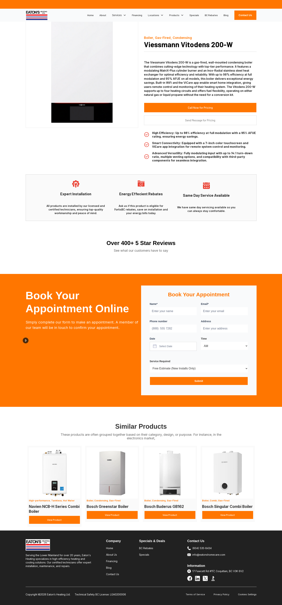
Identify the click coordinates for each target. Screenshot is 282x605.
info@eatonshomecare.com (208, 554)
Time (204, 338)
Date (152, 338)
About (102, 15)
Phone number (158, 321)
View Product (54, 519)
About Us (111, 554)
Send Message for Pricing (200, 120)
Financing (137, 15)
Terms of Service (195, 594)
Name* (154, 303)
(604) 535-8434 (202, 548)
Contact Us (245, 15)
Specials (194, 15)
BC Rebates (211, 15)
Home (90, 15)
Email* (205, 303)
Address (206, 321)
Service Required (160, 361)
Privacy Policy (221, 594)
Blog (226, 15)
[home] (37, 15)
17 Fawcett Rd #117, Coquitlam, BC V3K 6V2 (218, 571)
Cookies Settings (247, 594)
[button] (119, 15)
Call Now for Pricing (200, 107)
